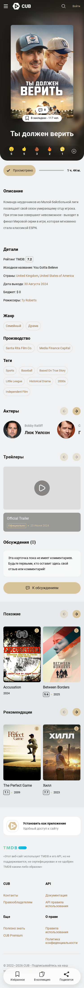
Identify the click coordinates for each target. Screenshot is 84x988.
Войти (76, 6)
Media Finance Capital (54, 348)
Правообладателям (17, 902)
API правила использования (56, 904)
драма (33, 326)
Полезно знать (14, 928)
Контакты (10, 895)
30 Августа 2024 (36, 284)
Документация (56, 895)
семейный (13, 326)
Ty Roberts (29, 300)
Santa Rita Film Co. (19, 348)
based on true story (52, 370)
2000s (62, 381)
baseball (26, 370)
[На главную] (22, 6)
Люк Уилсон (37, 432)
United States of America (57, 276)
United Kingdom (27, 276)
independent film (17, 391)
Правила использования (56, 930)
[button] (77, 411)
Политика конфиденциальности (61, 941)
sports (10, 370)
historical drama (40, 381)
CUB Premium (13, 935)
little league (14, 381)
